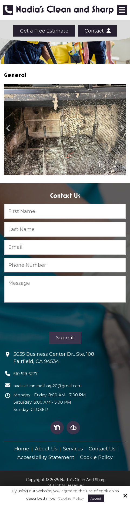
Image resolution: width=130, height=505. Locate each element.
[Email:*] (65, 247)
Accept (96, 498)
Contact (97, 31)
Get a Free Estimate (44, 31)
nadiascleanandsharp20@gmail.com (48, 385)
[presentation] (45, 317)
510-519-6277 (26, 373)
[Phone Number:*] (65, 265)
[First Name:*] (65, 211)
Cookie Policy (71, 498)
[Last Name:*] (65, 229)
